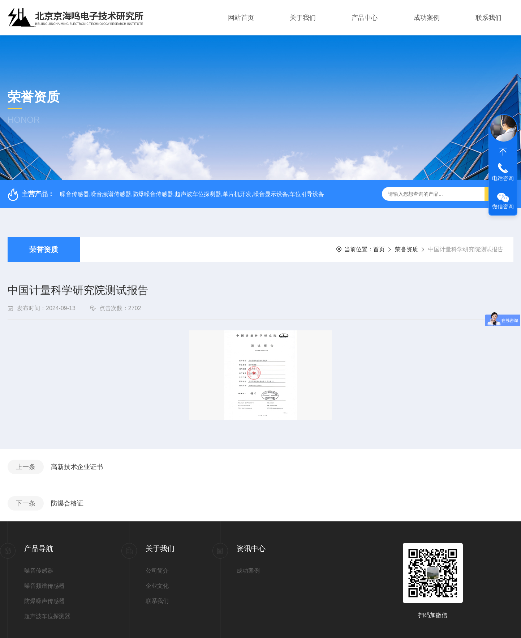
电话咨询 (503, 178)
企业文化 (157, 585)
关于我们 (303, 17)
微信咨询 (503, 206)
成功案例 (427, 17)
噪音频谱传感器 (44, 585)
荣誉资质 (43, 249)
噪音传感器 (38, 570)
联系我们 (488, 17)
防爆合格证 (67, 503)
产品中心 (365, 17)
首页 (379, 249)
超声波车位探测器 (47, 616)
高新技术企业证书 (77, 466)
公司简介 (157, 570)
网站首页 (241, 17)
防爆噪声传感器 (44, 601)
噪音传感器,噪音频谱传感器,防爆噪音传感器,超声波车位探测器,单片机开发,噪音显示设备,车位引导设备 (192, 194)
